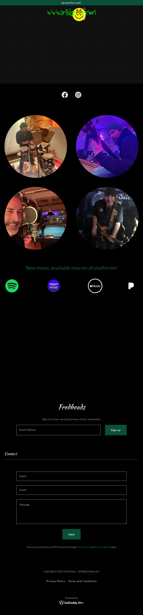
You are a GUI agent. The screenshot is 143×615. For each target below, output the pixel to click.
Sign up (116, 430)
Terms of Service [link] (103, 547)
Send (71, 534)
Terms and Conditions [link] (82, 581)
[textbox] (58, 430)
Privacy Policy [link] (83, 547)
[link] (71, 8)
